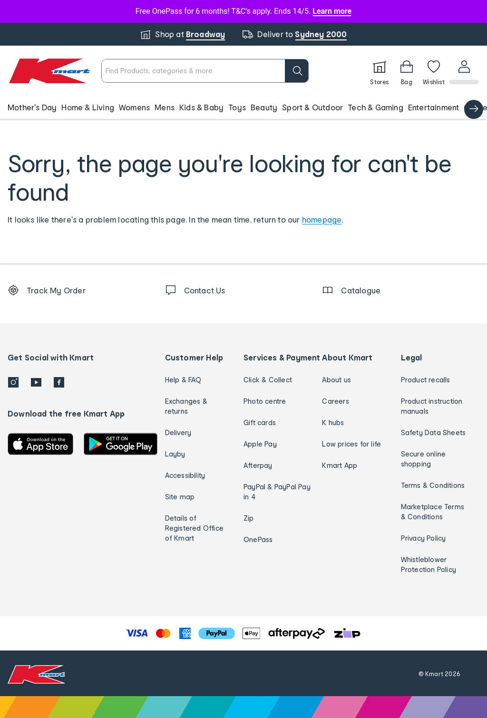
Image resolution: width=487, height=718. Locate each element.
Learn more (331, 11)
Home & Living (87, 107)
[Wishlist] (432, 70)
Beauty (264, 107)
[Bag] (405, 70)
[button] (243, 107)
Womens (134, 107)
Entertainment (433, 107)
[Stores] (378, 70)
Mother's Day (32, 107)
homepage (322, 219)
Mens (165, 107)
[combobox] (204, 71)
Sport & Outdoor (312, 107)
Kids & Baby (201, 107)
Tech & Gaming (375, 107)
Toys (237, 107)
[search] (296, 71)
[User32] (463, 70)
